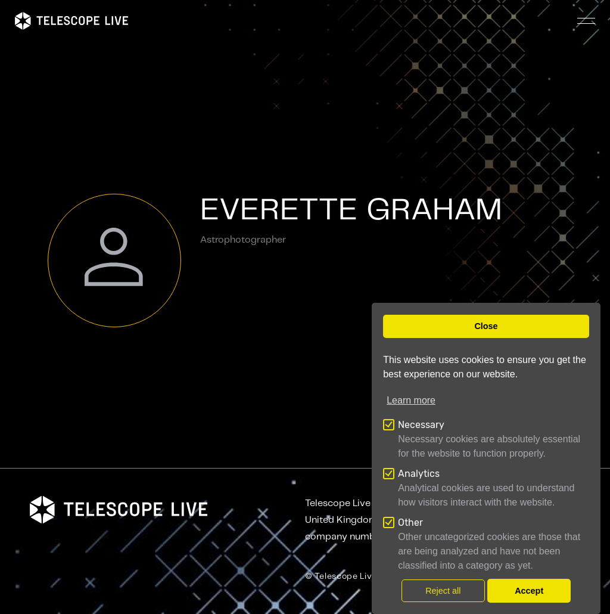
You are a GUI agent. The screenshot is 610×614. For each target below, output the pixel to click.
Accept (529, 591)
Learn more (411, 400)
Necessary (421, 424)
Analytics (419, 473)
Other (410, 522)
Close (485, 326)
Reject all (442, 591)
